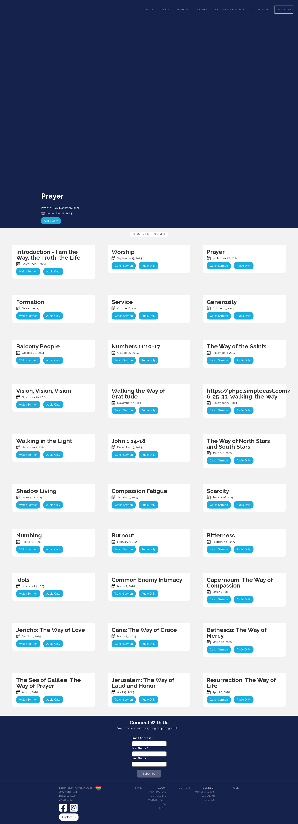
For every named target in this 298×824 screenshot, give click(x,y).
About (162, 788)
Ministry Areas (205, 792)
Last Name (138, 758)
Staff (163, 808)
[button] (165, 9)
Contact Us (69, 817)
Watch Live (284, 9)
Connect (209, 788)
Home (149, 9)
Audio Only (51, 220)
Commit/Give (260, 9)
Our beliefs (159, 796)
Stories (210, 800)
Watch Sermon (28, 271)
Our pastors (158, 792)
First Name (139, 748)
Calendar (208, 796)
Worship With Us (157, 802)
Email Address (142, 738)
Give (236, 788)
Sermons (185, 788)
